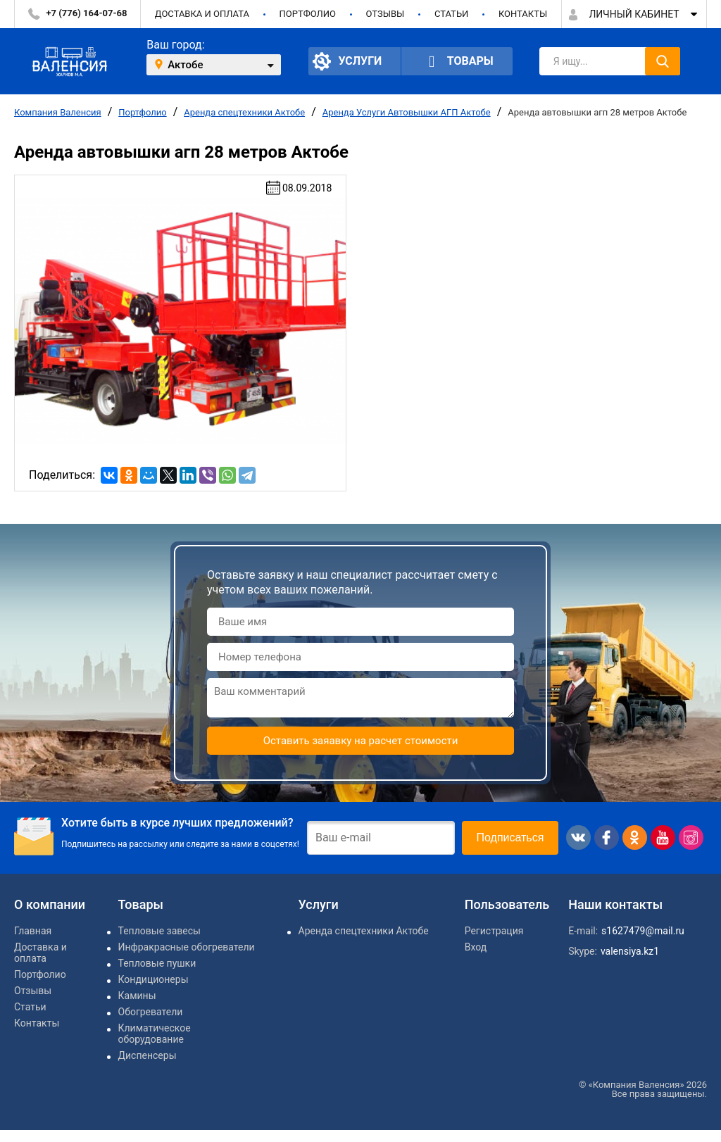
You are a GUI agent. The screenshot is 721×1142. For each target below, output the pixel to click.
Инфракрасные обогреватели (186, 947)
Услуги (347, 61)
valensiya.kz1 (630, 951)
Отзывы (384, 13)
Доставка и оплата (202, 13)
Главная (32, 930)
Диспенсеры (147, 1055)
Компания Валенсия (57, 112)
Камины (137, 995)
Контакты (523, 13)
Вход (476, 947)
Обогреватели (150, 1011)
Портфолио (308, 13)
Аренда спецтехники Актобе (244, 112)
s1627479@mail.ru (642, 930)
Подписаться (510, 837)
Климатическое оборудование (154, 1033)
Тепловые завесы (159, 930)
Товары (457, 62)
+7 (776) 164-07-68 (86, 13)
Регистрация (494, 930)
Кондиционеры (153, 979)
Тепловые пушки (157, 963)
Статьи (451, 13)
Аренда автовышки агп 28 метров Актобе (597, 112)
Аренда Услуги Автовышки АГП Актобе (406, 112)
